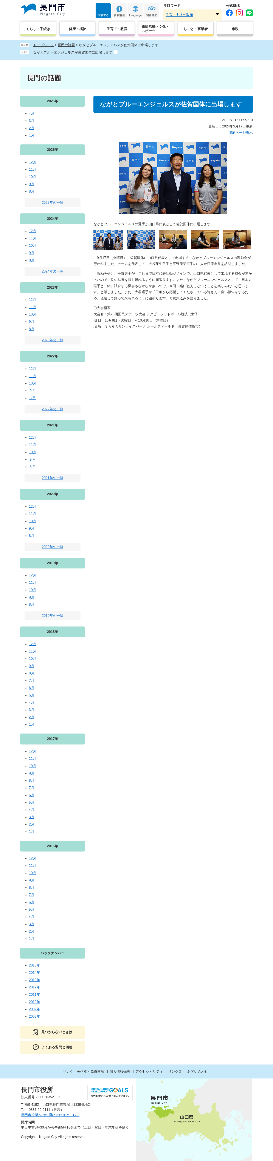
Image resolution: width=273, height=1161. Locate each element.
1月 (31, 135)
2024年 (52, 219)
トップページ (43, 45)
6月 (31, 688)
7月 (31, 680)
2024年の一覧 (52, 271)
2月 (31, 128)
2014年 (34, 972)
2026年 (52, 101)
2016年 (52, 846)
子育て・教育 (117, 29)
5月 (31, 695)
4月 (31, 113)
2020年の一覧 (52, 547)
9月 (31, 184)
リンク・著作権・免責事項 (83, 1071)
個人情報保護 (120, 1071)
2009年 (34, 1009)
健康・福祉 (77, 29)
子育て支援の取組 (179, 15)
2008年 (34, 1016)
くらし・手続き (38, 29)
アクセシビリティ (149, 1071)
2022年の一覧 (52, 409)
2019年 (52, 563)
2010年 (34, 1002)
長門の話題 (66, 45)
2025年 (52, 150)
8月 (31, 191)
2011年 (34, 994)
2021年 (52, 425)
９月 (32, 390)
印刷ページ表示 (241, 132)
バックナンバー (52, 953)
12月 (32, 162)
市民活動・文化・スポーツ (155, 29)
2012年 (34, 987)
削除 (115, 52)
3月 (31, 121)
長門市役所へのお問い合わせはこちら (50, 1115)
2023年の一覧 (52, 340)
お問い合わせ (197, 1071)
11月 (32, 169)
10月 (32, 177)
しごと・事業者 (196, 29)
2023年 (52, 287)
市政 (235, 29)
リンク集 (175, 1071)
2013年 (34, 980)
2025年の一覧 (52, 202)
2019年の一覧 (52, 615)
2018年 (52, 632)
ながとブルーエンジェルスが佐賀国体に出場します (72, 52)
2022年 (52, 356)
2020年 (52, 494)
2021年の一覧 (52, 478)
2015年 (34, 965)
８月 (32, 398)
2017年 (52, 739)
